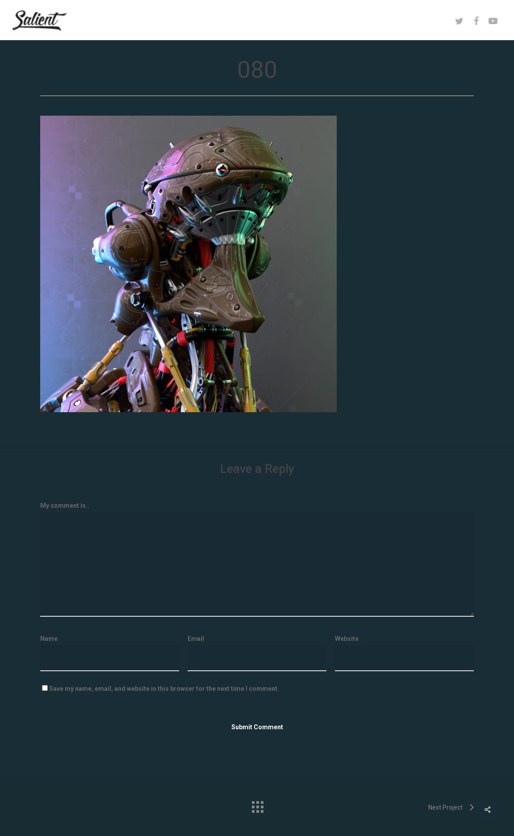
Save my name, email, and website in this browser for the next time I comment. (164, 688)
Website (347, 638)
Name (51, 638)
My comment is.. (64, 505)
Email (198, 638)
